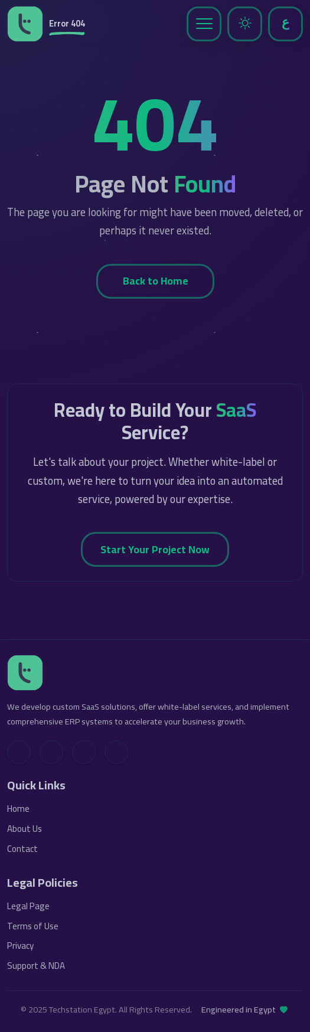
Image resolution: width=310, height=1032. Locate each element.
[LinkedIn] (19, 752)
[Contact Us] (116, 752)
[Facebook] (51, 752)
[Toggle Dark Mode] (244, 23)
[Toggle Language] (285, 23)
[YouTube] (84, 752)
